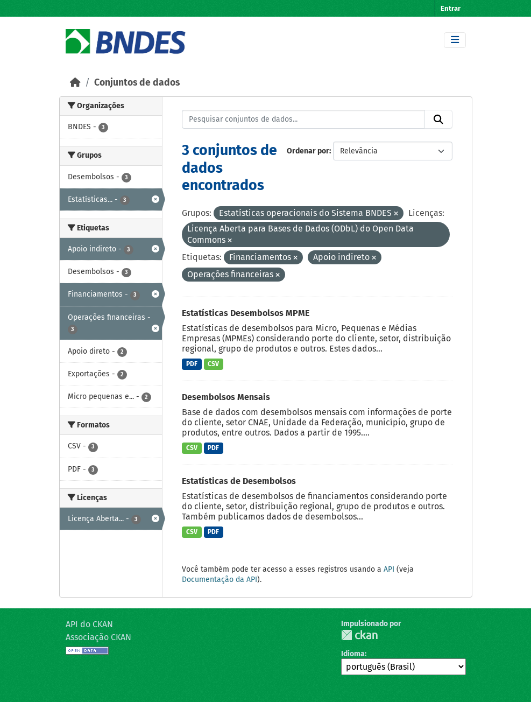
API (389, 569)
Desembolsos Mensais (226, 397)
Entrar (451, 8)
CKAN (359, 635)
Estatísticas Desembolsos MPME (245, 313)
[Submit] (438, 119)
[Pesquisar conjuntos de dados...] (303, 119)
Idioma (353, 653)
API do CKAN (89, 624)
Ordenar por (308, 151)
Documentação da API (219, 579)
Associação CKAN (98, 637)
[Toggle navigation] (455, 40)
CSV (213, 364)
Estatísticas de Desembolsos (239, 481)
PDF (191, 364)
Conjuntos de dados (137, 82)
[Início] (75, 82)
